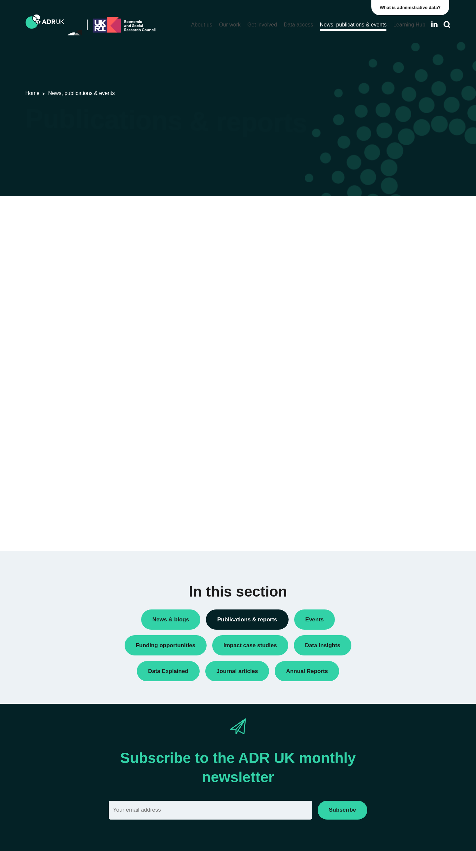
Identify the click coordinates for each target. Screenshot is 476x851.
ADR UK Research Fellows (367, 224)
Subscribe (342, 810)
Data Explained (371, 496)
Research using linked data (367, 314)
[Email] (210, 810)
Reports (345, 291)
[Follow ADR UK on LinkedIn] (434, 24)
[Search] (447, 24)
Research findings (357, 303)
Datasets (347, 246)
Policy (343, 258)
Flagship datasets (102, 240)
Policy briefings (354, 269)
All (340, 213)
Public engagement (358, 280)
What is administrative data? (411, 7)
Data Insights (351, 235)
